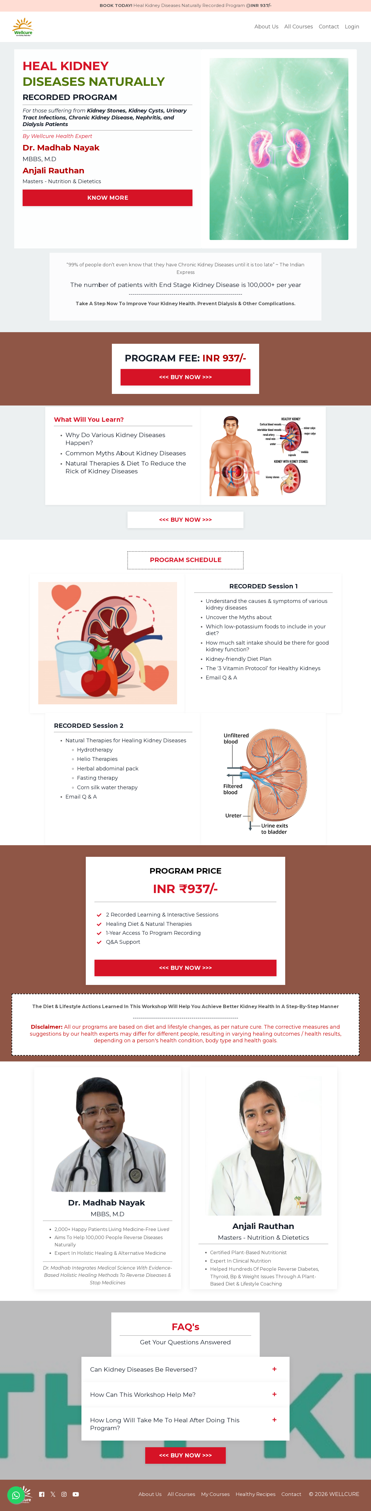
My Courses (214, 1496)
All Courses (298, 27)
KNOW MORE (107, 198)
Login (352, 27)
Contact (329, 27)
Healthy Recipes (255, 1496)
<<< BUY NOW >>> (185, 378)
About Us (266, 27)
